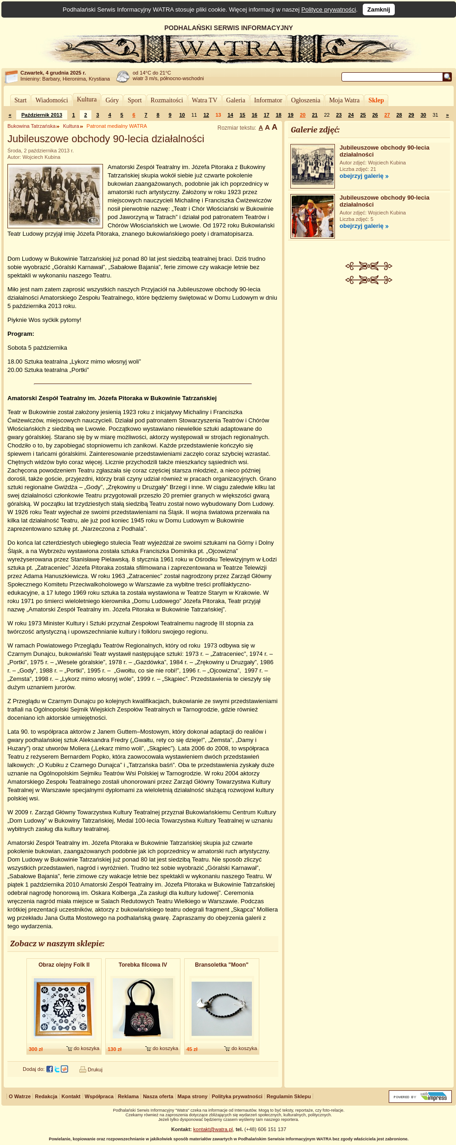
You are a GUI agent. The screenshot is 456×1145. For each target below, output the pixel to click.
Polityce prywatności (329, 9)
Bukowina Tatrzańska (31, 126)
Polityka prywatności (237, 1096)
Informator (268, 100)
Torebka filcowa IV (143, 965)
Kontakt (71, 1096)
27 (387, 115)
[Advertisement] (369, 354)
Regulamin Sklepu (289, 1096)
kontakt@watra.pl (213, 1129)
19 (290, 115)
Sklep (376, 100)
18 (278, 115)
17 (266, 115)
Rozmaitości (167, 100)
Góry (112, 100)
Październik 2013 (41, 115)
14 (230, 115)
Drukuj (95, 1069)
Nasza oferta (158, 1096)
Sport (134, 100)
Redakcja (46, 1096)
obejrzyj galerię (362, 175)
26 (375, 115)
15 (242, 115)
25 (363, 115)
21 (314, 115)
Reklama (128, 1096)
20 (302, 115)
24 (350, 115)
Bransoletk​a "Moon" (221, 965)
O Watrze (20, 1096)
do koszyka (86, 1048)
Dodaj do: (34, 1069)
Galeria (235, 100)
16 (254, 115)
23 (338, 115)
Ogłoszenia (305, 100)
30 (423, 115)
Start (20, 100)
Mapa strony (193, 1096)
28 (399, 115)
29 (411, 115)
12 (206, 115)
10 (182, 115)
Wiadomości (51, 100)
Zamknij (378, 9)
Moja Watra (344, 100)
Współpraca (99, 1096)
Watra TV (205, 100)
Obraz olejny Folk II (64, 965)
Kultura (87, 99)
